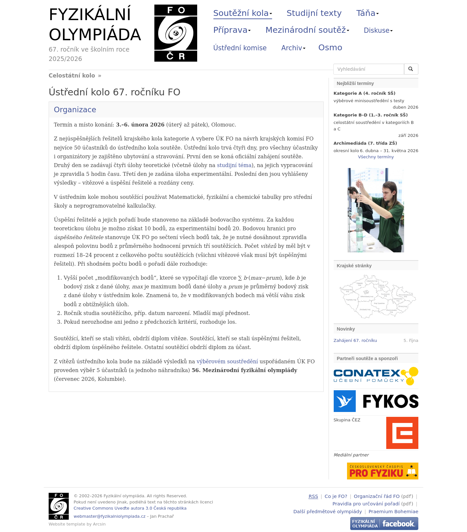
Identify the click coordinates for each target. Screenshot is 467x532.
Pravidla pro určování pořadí (366, 503)
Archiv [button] (293, 48)
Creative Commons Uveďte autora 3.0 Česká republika (130, 508)
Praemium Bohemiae (393, 510)
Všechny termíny (376, 156)
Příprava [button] (232, 30)
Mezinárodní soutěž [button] (307, 30)
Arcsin (99, 524)
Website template (67, 524)
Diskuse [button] (378, 30)
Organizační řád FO (377, 496)
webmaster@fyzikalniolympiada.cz (110, 516)
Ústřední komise (240, 48)
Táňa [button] (367, 13)
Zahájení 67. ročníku (355, 340)
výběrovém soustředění (227, 361)
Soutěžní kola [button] (242, 13)
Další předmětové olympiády (327, 510)
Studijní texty (314, 13)
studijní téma (234, 165)
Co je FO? (336, 496)
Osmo (330, 47)
